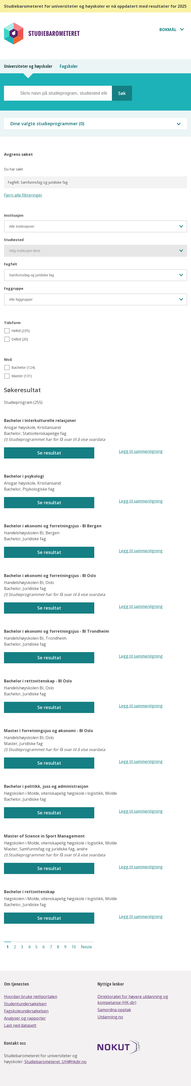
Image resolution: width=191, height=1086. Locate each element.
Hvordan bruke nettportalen (30, 996)
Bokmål (168, 29)
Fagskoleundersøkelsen (26, 1011)
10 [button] (73, 947)
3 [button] (22, 947)
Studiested (14, 239)
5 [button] (36, 947)
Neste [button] (86, 947)
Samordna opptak (114, 1009)
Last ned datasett (20, 1025)
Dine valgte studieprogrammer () (47, 123)
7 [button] (51, 947)
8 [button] (58, 947)
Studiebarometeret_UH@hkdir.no (55, 1061)
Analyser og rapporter (25, 1018)
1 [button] (7, 947)
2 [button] (15, 947)
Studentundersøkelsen (25, 1003)
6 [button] (44, 947)
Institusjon (13, 215)
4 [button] (29, 947)
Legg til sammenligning (141, 451)
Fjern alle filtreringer (23, 195)
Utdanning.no (110, 1017)
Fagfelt (10, 264)
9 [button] (65, 947)
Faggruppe (13, 288)
